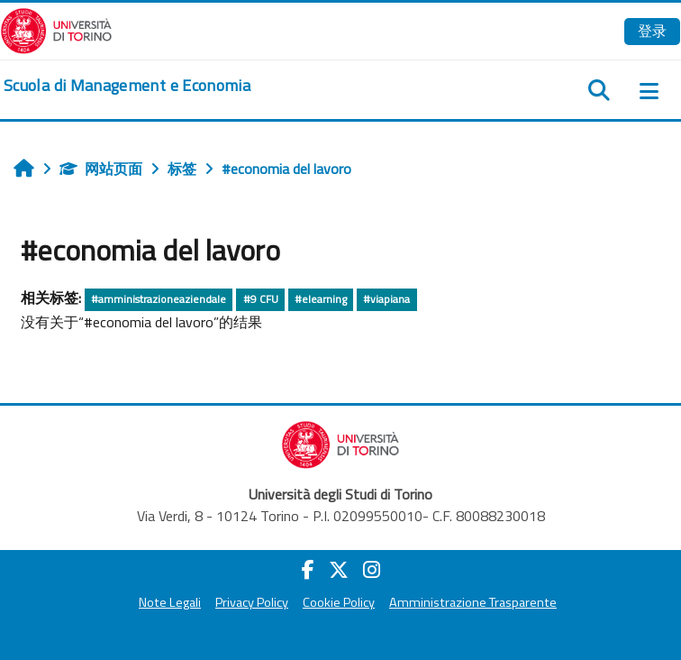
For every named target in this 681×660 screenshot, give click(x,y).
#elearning (321, 298)
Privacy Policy (251, 602)
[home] (127, 86)
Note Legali (170, 602)
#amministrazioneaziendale (158, 298)
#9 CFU (260, 298)
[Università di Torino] (56, 29)
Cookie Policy (339, 602)
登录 (652, 30)
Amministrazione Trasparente (473, 602)
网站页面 (100, 168)
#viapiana (386, 298)
